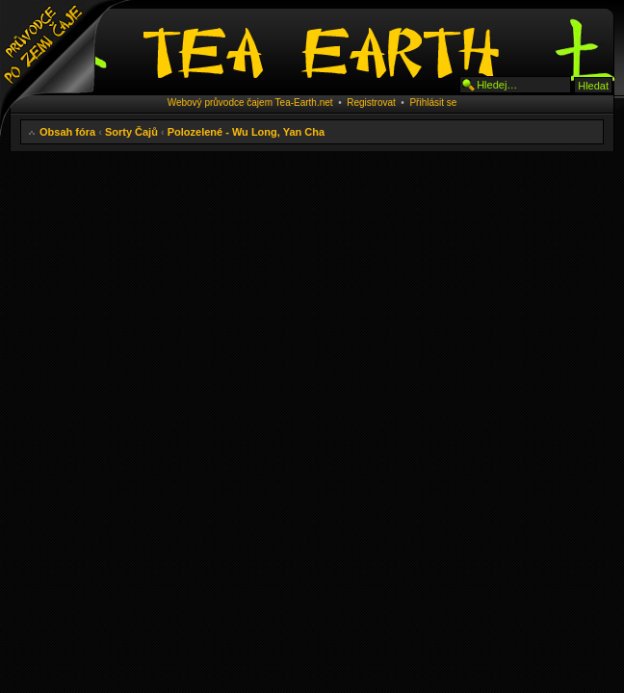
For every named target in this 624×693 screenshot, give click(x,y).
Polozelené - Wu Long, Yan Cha (246, 132)
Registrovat (371, 102)
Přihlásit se (432, 102)
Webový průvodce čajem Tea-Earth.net (250, 102)
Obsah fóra (67, 132)
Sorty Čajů (131, 132)
